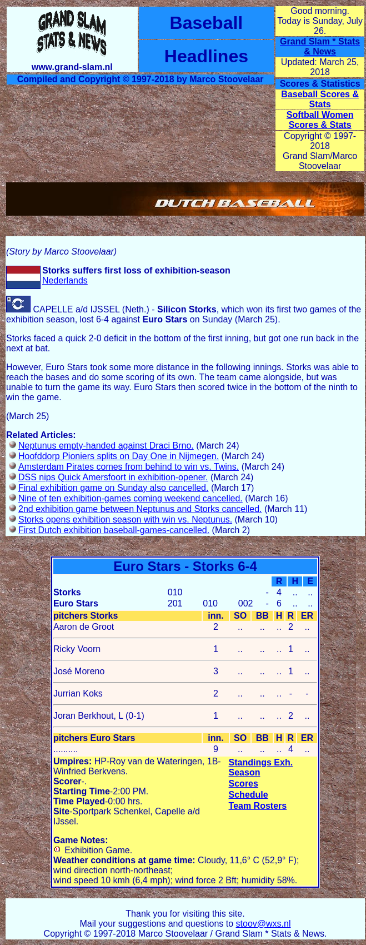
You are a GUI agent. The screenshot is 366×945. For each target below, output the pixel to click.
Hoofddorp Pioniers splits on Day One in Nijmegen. (118, 456)
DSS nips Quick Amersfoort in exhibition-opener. (113, 477)
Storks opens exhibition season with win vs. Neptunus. (125, 519)
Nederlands (65, 280)
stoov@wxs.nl (263, 923)
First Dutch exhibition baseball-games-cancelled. (113, 530)
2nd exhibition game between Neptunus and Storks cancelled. (140, 509)
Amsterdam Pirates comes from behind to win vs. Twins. (128, 466)
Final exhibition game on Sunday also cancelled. (113, 488)
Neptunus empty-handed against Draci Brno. (106, 445)
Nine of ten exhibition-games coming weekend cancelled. (130, 498)
